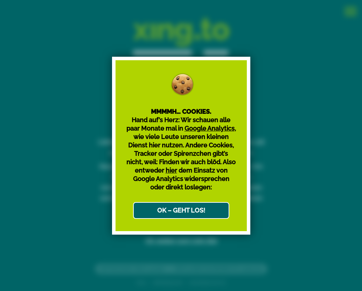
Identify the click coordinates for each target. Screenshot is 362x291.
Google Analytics (210, 128)
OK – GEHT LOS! (181, 210)
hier (171, 170)
